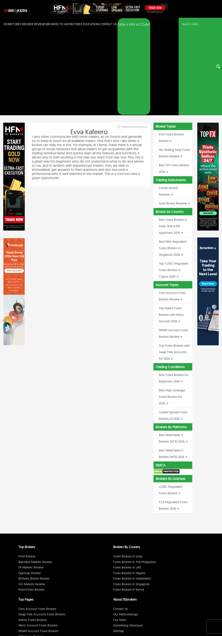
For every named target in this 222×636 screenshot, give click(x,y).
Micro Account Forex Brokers (37, 542)
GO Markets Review (31, 500)
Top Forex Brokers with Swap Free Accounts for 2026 (174, 268)
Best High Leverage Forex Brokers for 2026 (172, 313)
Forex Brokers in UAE (127, 484)
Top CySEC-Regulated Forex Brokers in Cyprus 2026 (173, 186)
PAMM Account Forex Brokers (38, 547)
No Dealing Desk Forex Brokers (39, 558)
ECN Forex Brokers (30, 553)
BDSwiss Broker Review (33, 495)
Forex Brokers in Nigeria (129, 489)
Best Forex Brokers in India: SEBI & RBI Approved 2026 (173, 142)
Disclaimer (178, 621)
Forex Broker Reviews (29, 24)
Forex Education (86, 24)
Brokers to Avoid (59, 24)
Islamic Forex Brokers (32, 536)
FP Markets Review (30, 484)
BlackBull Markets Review (35, 478)
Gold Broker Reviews (173, 120)
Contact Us (108, 24)
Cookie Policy (194, 621)
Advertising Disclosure (128, 542)
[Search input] (198, 24)
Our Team (119, 536)
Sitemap (118, 547)
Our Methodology (125, 530)
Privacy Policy (163, 621)
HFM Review (26, 473)
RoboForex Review (31, 506)
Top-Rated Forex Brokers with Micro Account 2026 (171, 230)
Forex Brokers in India (127, 473)
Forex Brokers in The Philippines (134, 478)
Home (7, 24)
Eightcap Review (29, 489)
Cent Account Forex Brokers (37, 525)
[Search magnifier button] (218, 25)
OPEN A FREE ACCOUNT (134, 24)
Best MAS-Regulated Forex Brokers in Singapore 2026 (172, 164)
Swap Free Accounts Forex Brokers (41, 530)
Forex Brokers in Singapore (131, 500)
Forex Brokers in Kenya (128, 506)
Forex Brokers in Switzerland (132, 495)
